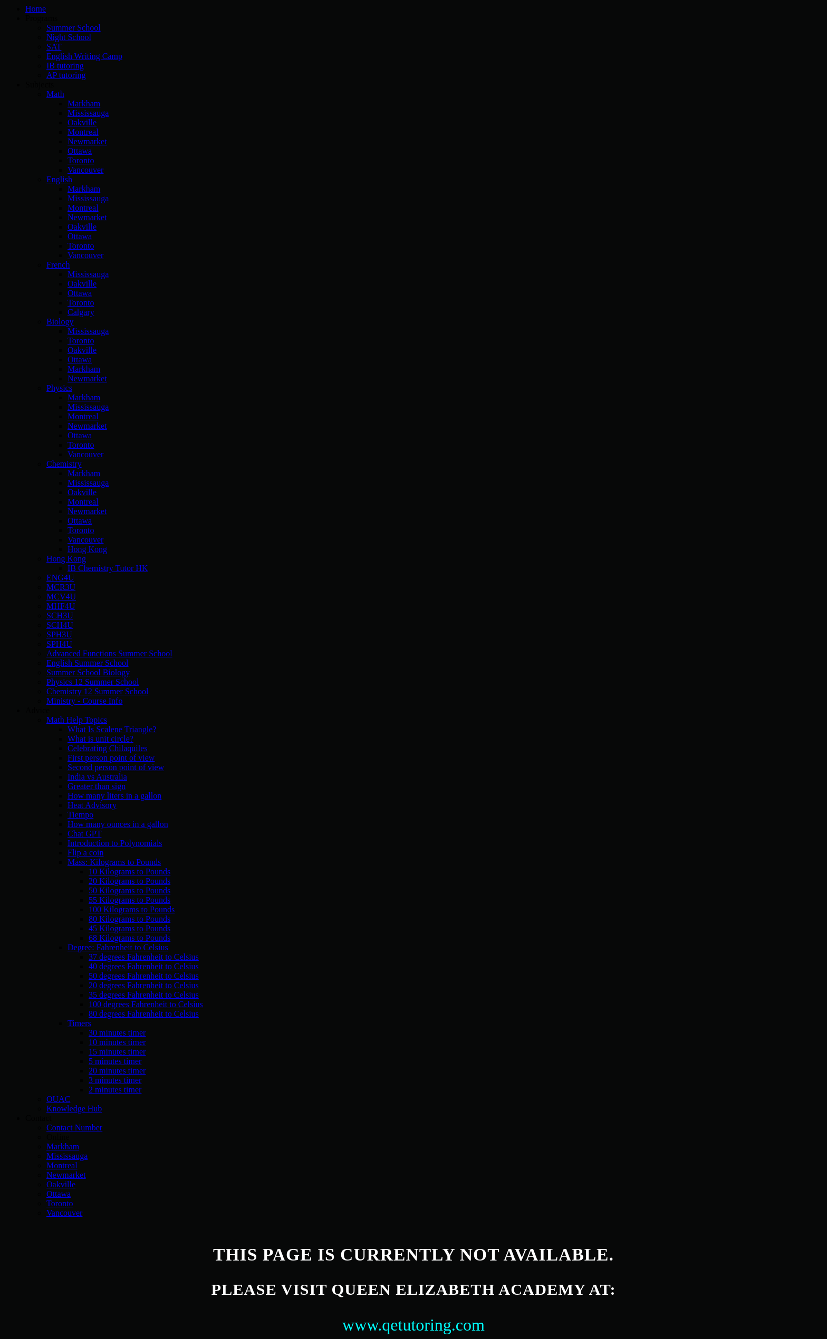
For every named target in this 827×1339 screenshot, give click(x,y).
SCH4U (59, 625)
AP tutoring (66, 75)
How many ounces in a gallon (118, 824)
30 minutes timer (117, 1032)
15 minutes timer (117, 1051)
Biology (60, 321)
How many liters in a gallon (114, 795)
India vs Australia (97, 776)
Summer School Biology (88, 672)
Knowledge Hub (74, 1108)
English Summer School (87, 662)
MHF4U (60, 606)
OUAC (58, 1099)
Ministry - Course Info (84, 700)
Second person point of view (116, 767)
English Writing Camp (84, 56)
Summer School (73, 27)
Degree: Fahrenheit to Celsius (118, 947)
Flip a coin (85, 852)
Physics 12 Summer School (92, 681)
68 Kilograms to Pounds (129, 937)
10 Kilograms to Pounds (129, 871)
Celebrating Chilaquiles (108, 748)
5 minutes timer (115, 1061)
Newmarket (87, 141)
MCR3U (60, 587)
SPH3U (59, 634)
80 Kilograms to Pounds (129, 918)
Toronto (81, 160)
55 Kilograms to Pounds (129, 899)
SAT (53, 46)
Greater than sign (97, 786)
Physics (59, 387)
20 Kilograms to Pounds (129, 881)
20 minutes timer (117, 1070)
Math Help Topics (76, 719)
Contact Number (74, 1127)
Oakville (82, 122)
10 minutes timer (117, 1042)
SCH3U (59, 615)
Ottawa (80, 150)
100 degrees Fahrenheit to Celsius (146, 1004)
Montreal (83, 131)
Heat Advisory (92, 805)
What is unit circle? (100, 738)
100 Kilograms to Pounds (132, 909)
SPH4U (59, 643)
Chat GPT (84, 833)
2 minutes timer (115, 1089)
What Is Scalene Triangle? (112, 729)
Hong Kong (87, 549)
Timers (79, 1023)
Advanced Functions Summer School (109, 653)
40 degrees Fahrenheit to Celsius (144, 966)
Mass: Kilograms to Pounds (114, 862)
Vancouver (85, 169)
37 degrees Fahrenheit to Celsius (144, 956)
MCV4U (61, 596)
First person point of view (111, 757)
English (59, 179)
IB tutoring (65, 65)
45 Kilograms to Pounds (129, 928)
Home (35, 8)
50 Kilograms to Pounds (129, 890)
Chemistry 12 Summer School (97, 691)
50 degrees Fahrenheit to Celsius (144, 975)
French (58, 264)
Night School (68, 37)
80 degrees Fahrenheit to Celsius (144, 1013)
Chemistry (64, 463)
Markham (84, 103)
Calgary (81, 312)
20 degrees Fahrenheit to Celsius (144, 985)
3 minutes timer (115, 1080)
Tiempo (80, 814)
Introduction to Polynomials (115, 843)
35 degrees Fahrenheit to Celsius (144, 994)
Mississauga (88, 113)
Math (55, 94)
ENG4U (60, 577)
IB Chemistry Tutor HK (108, 568)
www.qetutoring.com (413, 1324)
